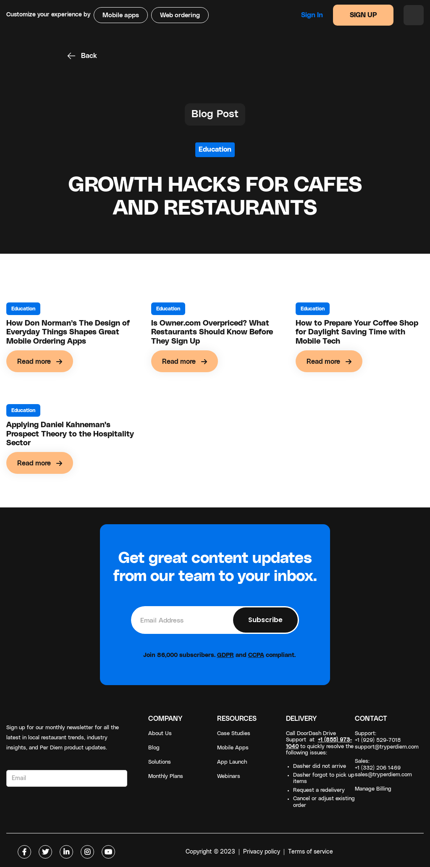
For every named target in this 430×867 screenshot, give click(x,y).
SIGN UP (363, 15)
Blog (154, 748)
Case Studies (233, 733)
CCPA (256, 655)
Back (89, 56)
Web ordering (180, 15)
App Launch (232, 762)
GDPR (225, 655)
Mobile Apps (233, 748)
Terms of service (310, 852)
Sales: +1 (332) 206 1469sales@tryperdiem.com (383, 768)
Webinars (228, 776)
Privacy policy (261, 852)
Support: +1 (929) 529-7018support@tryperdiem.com (387, 740)
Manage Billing (373, 789)
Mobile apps (120, 15)
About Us (160, 733)
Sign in (312, 15)
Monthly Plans (165, 776)
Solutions (159, 762)
